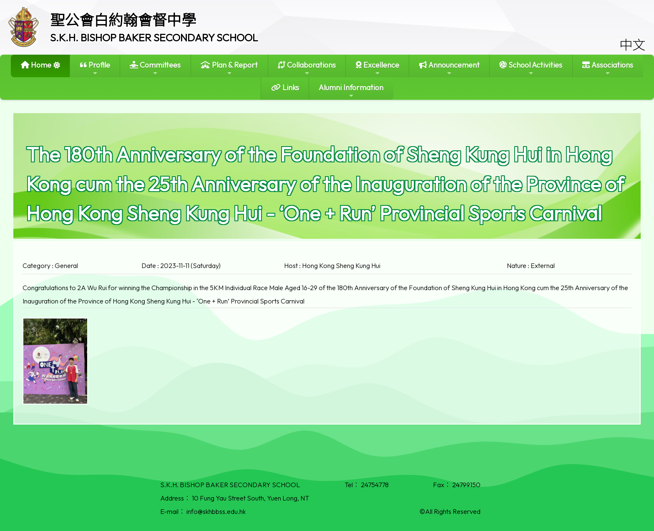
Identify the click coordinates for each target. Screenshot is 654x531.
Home (36, 65)
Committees (155, 68)
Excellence (377, 68)
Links (285, 87)
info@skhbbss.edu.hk (216, 511)
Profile (95, 68)
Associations (607, 68)
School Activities (530, 68)
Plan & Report (229, 68)
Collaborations (307, 68)
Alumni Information (351, 91)
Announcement (449, 68)
